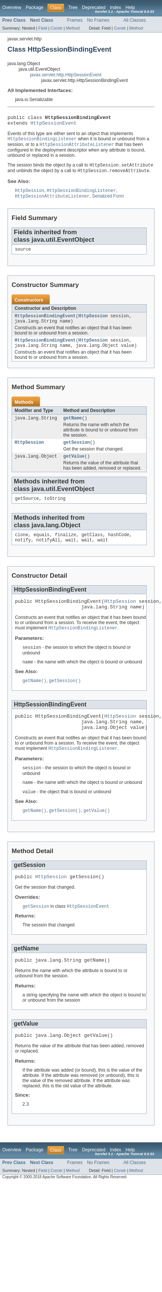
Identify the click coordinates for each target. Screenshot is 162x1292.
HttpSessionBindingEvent (45, 322)
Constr (56, 28)
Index (115, 7)
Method (72, 28)
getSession (76, 452)
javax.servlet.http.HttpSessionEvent (65, 74)
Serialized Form (108, 201)
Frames (74, 20)
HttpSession (93, 322)
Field (42, 28)
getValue (74, 467)
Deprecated (94, 7)
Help (130, 7)
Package (34, 7)
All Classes (134, 20)
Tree (72, 7)
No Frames (98, 20)
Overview (11, 7)
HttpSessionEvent (54, 125)
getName (72, 427)
